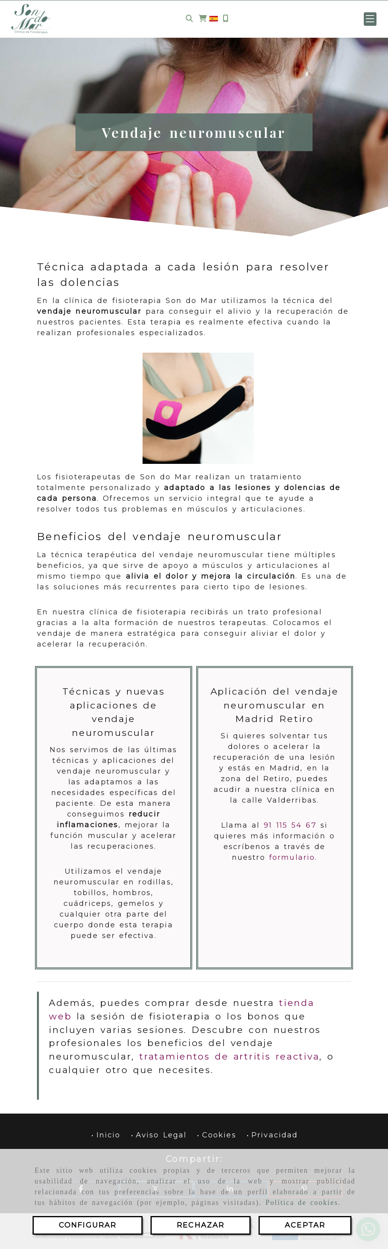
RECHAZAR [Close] (200, 1225)
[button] (370, 19)
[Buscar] (189, 19)
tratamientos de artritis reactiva (229, 1056)
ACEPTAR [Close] (305, 1225)
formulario (292, 857)
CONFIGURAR (88, 1225)
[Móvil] (225, 19)
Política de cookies (302, 1203)
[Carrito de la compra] (202, 19)
